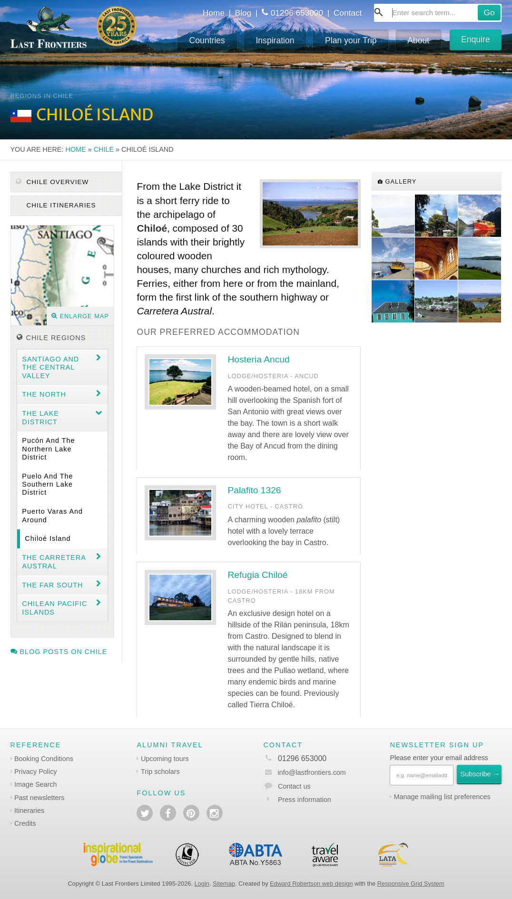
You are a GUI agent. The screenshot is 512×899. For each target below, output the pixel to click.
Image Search (35, 784)
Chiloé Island (47, 538)
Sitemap (224, 883)
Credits (25, 823)
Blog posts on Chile (59, 651)
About (418, 40)
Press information (304, 799)
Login (202, 883)
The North (44, 394)
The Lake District (40, 417)
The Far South (52, 585)
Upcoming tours (165, 758)
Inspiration (275, 40)
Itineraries (29, 810)
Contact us (294, 786)
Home (214, 13)
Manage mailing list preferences (442, 797)
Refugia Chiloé (257, 575)
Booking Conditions (43, 758)
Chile (104, 149)
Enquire (475, 39)
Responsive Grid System (410, 883)
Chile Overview (52, 182)
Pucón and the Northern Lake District (48, 449)
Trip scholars (160, 771)
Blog (243, 13)
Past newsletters (39, 797)
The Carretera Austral (54, 561)
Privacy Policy (35, 771)
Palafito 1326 (254, 490)
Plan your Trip (351, 40)
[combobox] (438, 13)
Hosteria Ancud (258, 359)
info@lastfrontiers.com (304, 772)
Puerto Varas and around (52, 515)
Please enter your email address (439, 758)
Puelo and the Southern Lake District (47, 484)
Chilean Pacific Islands (54, 608)
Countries (207, 40)
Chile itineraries (60, 205)
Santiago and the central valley (50, 367)
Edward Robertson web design (311, 883)
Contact (348, 13)
